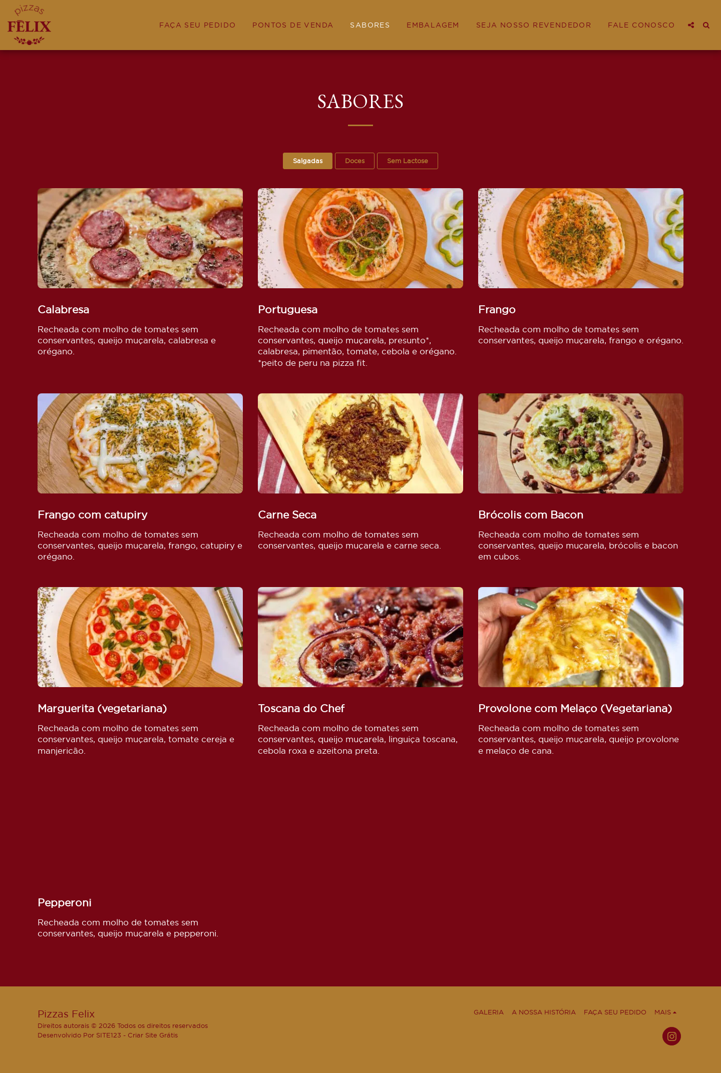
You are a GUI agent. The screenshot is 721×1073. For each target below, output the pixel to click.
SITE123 (108, 1035)
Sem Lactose (407, 161)
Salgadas (307, 161)
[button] (691, 25)
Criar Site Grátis (153, 1035)
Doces (355, 161)
